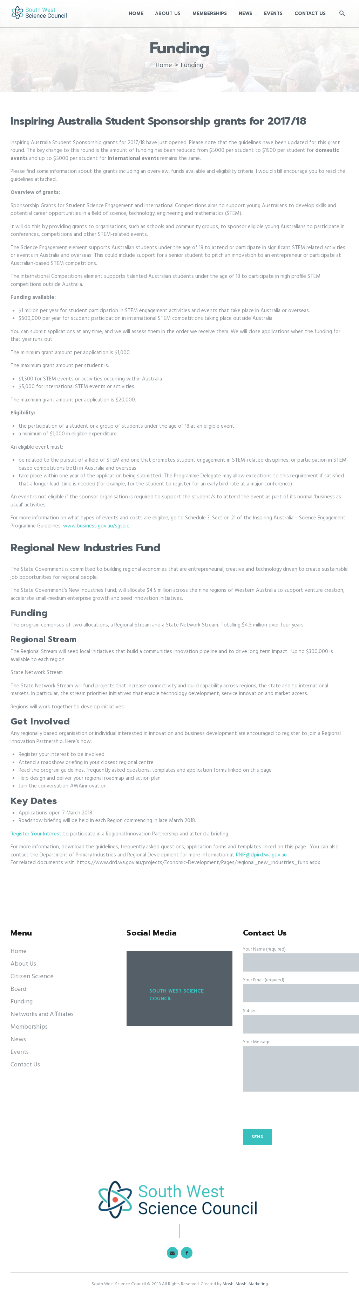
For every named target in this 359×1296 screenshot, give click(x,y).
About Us (23, 964)
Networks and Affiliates (42, 1014)
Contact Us (25, 1065)
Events (20, 1052)
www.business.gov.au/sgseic (96, 526)
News (18, 1040)
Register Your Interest (37, 834)
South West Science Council (176, 995)
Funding (22, 1002)
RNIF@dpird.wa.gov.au (261, 855)
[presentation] (296, 1113)
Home (164, 65)
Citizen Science (32, 977)
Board (18, 989)
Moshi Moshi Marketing (245, 1284)
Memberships (29, 1027)
